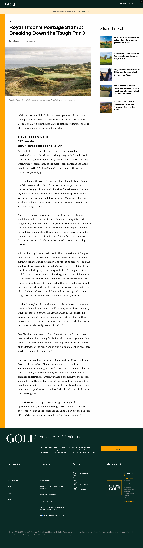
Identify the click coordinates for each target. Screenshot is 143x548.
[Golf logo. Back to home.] (21, 438)
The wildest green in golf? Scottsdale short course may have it (126, 56)
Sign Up (119, 449)
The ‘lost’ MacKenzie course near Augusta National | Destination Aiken (124, 106)
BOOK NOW (86, 11)
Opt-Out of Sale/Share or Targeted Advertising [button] (52, 508)
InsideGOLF (103, 4)
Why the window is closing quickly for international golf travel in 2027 (126, 40)
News (26, 4)
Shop (77, 4)
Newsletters (88, 4)
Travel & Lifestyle (63, 4)
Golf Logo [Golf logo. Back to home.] (11, 4)
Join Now (123, 3)
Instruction (37, 4)
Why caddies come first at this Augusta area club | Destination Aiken (127, 72)
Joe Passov (15, 41)
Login (130, 3)
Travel (12, 21)
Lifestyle (11, 493)
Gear (49, 4)
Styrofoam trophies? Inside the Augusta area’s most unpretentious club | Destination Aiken (126, 90)
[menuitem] (103, 4)
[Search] (137, 4)
